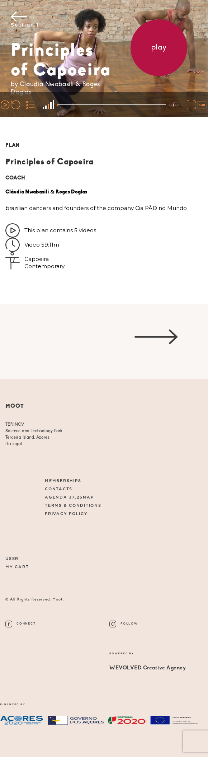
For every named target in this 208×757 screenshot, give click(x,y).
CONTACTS (58, 489)
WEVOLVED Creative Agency (147, 668)
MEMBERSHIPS (63, 481)
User (12, 559)
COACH (15, 178)
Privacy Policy (66, 514)
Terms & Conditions (73, 506)
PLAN (12, 145)
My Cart (17, 567)
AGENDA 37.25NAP (69, 497)
